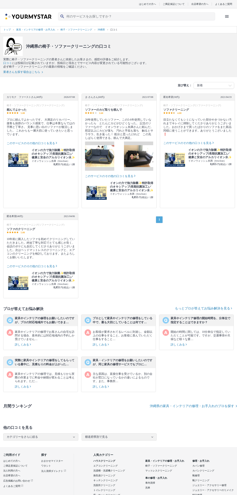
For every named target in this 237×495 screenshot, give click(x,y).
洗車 (147, 487)
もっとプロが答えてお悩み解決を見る (203, 308)
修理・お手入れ (200, 460)
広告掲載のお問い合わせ (18, 480)
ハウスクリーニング (104, 460)
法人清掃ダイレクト (53, 471)
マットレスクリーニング (158, 470)
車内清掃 (150, 482)
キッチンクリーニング (105, 480)
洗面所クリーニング (104, 485)
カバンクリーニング (203, 470)
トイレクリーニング (104, 490)
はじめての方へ (147, 4)
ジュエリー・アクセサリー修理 (209, 485)
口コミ (7, 63)
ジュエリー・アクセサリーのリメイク (213, 490)
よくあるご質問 (223, 4)
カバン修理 (198, 465)
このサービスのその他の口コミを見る (31, 143)
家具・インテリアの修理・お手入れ (164, 460)
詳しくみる (23, 344)
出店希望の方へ (199, 4)
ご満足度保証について (15, 465)
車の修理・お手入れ (156, 478)
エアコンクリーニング (105, 465)
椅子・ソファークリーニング (161, 465)
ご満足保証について (174, 4)
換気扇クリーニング (104, 475)
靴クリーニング (200, 480)
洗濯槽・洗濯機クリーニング (109, 470)
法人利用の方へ (11, 470)
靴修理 (196, 475)
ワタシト (46, 465)
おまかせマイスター (52, 460)
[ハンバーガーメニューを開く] (227, 16)
